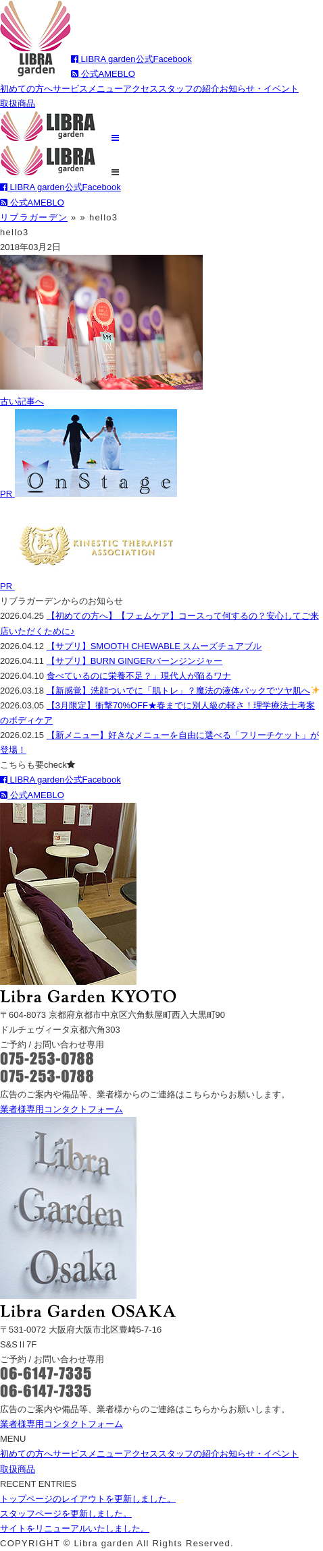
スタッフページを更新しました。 (66, 1514)
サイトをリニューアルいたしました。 (74, 1528)
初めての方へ (26, 89)
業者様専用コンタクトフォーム (61, 1109)
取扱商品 (17, 103)
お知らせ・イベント (259, 89)
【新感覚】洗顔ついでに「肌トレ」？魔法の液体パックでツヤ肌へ (183, 691)
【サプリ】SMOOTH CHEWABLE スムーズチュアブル (154, 646)
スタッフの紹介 (189, 89)
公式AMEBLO (103, 74)
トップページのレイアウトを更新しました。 (88, 1499)
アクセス (140, 89)
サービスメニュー (88, 89)
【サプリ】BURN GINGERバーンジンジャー (135, 661)
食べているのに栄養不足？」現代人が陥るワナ (139, 676)
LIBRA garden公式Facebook (131, 59)
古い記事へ (22, 401)
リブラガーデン (34, 217)
